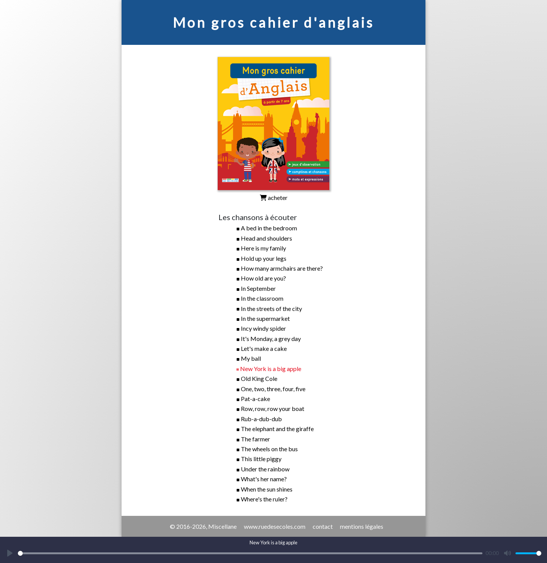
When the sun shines (266, 489)
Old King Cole (259, 378)
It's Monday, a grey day (271, 338)
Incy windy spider (263, 328)
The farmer (255, 438)
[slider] (250, 553)
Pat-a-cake (255, 398)
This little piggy (261, 458)
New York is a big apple (270, 368)
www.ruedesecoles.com (274, 526)
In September (258, 288)
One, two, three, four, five (273, 388)
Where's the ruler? (264, 499)
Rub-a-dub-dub (261, 418)
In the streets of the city (271, 308)
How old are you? (263, 278)
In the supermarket (265, 318)
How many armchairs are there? (282, 268)
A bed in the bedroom (269, 228)
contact (323, 526)
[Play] (10, 553)
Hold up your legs (263, 258)
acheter (274, 197)
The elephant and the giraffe (277, 428)
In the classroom (262, 298)
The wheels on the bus (269, 448)
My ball (251, 358)
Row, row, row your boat (272, 408)
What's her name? (264, 478)
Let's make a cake (264, 348)
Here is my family (263, 248)
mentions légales (361, 526)
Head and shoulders (266, 238)
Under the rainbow (265, 469)
